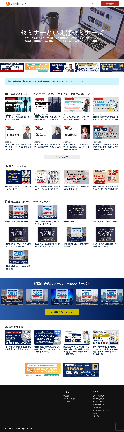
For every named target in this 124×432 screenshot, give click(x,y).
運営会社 (95, 413)
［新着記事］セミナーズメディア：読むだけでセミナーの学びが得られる (47, 94)
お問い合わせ (97, 416)
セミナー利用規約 (98, 396)
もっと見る (62, 157)
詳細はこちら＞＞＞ (62, 312)
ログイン (91, 3)
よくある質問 (97, 407)
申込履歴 (66, 396)
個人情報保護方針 (98, 405)
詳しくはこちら (76, 81)
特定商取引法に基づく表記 (101, 410)
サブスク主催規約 (98, 402)
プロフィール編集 (69, 399)
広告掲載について (69, 402)
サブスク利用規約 (98, 399)
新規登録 (110, 3)
